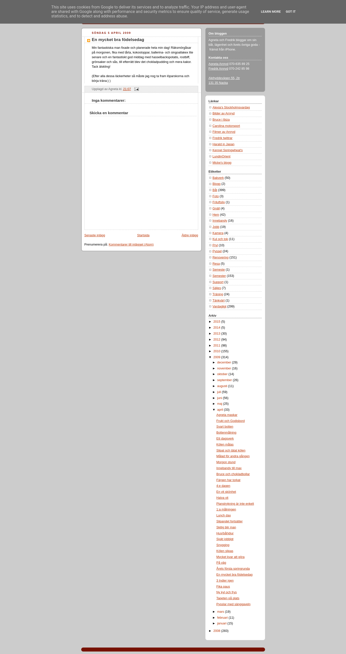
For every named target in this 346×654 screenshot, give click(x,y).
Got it (291, 11)
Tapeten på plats (227, 598)
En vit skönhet (226, 492)
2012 (217, 339)
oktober (223, 374)
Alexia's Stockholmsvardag (231, 107)
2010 (217, 351)
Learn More (271, 11)
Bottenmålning (226, 432)
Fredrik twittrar (223, 138)
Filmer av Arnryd (224, 132)
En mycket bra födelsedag (118, 39)
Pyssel (217, 251)
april (220, 409)
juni (220, 398)
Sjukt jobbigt (224, 539)
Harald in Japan (223, 144)
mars (221, 611)
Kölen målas (224, 444)
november (224, 368)
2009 (217, 357)
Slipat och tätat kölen (230, 450)
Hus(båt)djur (224, 533)
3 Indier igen (224, 580)
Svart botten (224, 426)
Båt (215, 190)
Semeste (219, 269)
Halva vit (222, 498)
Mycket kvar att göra (230, 557)
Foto (216, 196)
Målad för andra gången (233, 456)
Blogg (217, 184)
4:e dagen (223, 486)
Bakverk (218, 178)
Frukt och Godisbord (230, 421)
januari (222, 623)
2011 (217, 345)
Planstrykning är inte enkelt (235, 503)
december (224, 362)
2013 (217, 333)
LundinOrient (222, 156)
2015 (217, 321)
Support (218, 282)
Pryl (215, 245)
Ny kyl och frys (226, 592)
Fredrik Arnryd (218, 68)
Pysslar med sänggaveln (233, 604)
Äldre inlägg (190, 235)
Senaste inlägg (94, 235)
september (225, 380)
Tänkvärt (219, 300)
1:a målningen (226, 509)
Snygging (223, 545)
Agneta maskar (226, 415)
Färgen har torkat (228, 480)
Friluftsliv (219, 202)
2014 (217, 327)
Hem (216, 214)
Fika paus (223, 586)
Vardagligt (220, 306)
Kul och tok (220, 239)
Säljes (217, 288)
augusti (222, 386)
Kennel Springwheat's (228, 150)
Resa (216, 263)
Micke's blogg (222, 162)
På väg (221, 562)
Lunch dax (223, 515)
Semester (219, 276)
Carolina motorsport (226, 126)
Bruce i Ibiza (221, 119)
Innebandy (220, 220)
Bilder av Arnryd (224, 113)
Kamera (218, 233)
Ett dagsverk (225, 438)
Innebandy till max (229, 468)
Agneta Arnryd (219, 64)
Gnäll (216, 208)
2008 (217, 631)
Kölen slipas (224, 551)
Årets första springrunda (233, 568)
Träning (218, 294)
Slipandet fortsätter (229, 521)
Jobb (216, 227)
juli (219, 392)
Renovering (221, 257)
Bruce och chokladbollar (233, 474)
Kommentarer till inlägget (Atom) (131, 244)
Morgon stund (225, 462)
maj (220, 403)
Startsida (143, 235)
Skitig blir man (226, 527)
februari (223, 617)
